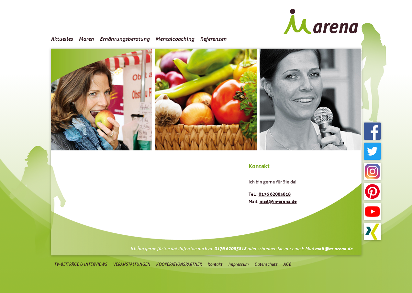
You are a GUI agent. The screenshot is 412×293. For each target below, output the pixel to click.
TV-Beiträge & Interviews (80, 264)
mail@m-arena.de (278, 200)
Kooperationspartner (179, 264)
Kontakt (214, 264)
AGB (287, 264)
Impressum (238, 264)
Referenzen (213, 39)
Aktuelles (62, 39)
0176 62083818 (275, 193)
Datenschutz (265, 264)
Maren (86, 39)
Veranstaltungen (131, 264)
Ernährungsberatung (125, 39)
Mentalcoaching (174, 39)
